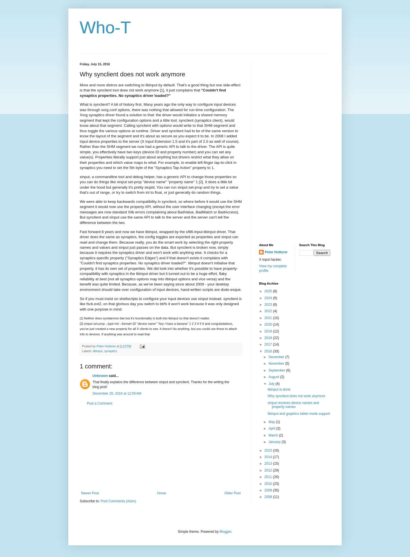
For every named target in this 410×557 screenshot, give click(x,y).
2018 (269, 338)
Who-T (105, 27)
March (273, 435)
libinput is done (279, 389)
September (277, 370)
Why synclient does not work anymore (296, 396)
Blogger (225, 532)
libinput (97, 351)
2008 (269, 497)
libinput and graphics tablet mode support (299, 414)
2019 (269, 331)
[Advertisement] (161, 448)
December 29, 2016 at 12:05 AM (117, 393)
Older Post (232, 493)
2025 (269, 291)
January (275, 442)
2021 (269, 318)
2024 (269, 298)
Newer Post (90, 493)
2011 (269, 477)
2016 (269, 351)
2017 (269, 344)
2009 (269, 490)
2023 (269, 305)
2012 (269, 470)
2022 (269, 311)
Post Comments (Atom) (118, 501)
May (272, 422)
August (274, 377)
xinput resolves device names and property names (293, 405)
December (276, 357)
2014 (269, 457)
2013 (269, 464)
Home (161, 493)
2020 (269, 325)
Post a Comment (99, 403)
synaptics (110, 351)
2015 (269, 450)
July (272, 384)
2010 (269, 484)
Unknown (100, 376)
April (272, 428)
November (276, 364)
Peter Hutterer (276, 252)
